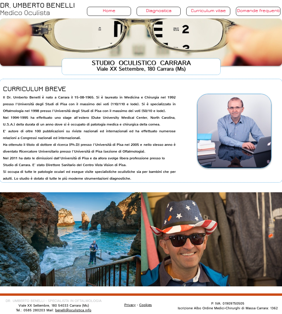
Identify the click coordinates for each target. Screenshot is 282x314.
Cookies (145, 305)
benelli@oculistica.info (73, 310)
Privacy (130, 305)
